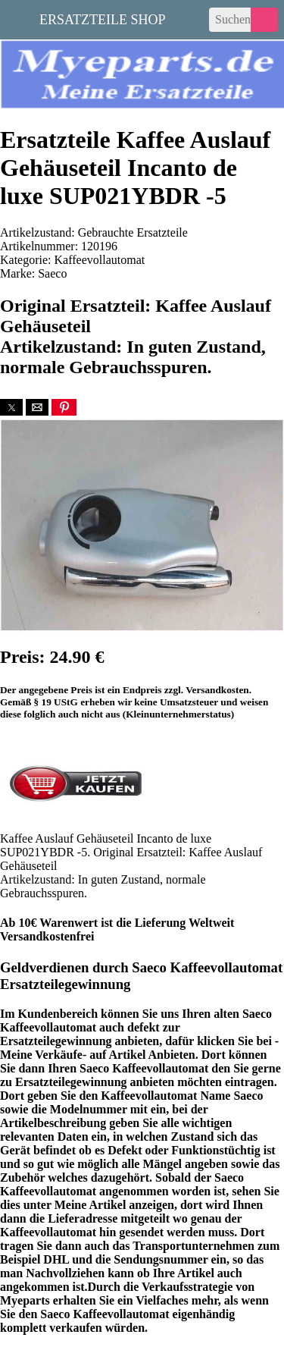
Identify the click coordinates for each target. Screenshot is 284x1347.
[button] (11, 407)
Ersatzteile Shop (102, 18)
